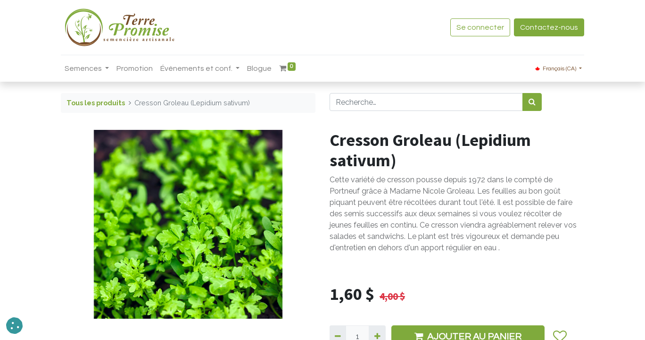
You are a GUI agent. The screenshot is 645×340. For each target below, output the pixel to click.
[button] (14, 325)
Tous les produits (95, 103)
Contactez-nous (549, 27)
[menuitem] (135, 68)
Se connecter (480, 27)
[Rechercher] (532, 102)
